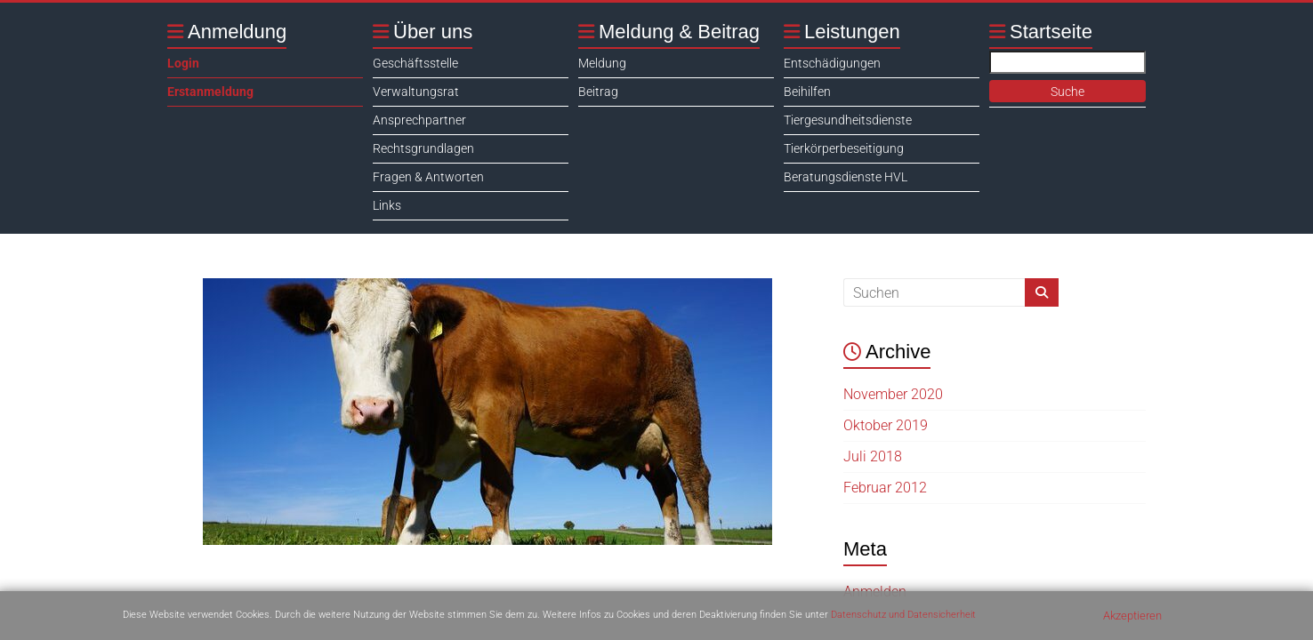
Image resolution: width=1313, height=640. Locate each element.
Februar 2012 (885, 487)
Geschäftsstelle (415, 63)
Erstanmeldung (210, 91)
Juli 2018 (872, 456)
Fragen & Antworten (428, 177)
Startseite (1051, 31)
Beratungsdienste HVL (845, 177)
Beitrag (598, 91)
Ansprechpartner (419, 120)
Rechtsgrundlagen (423, 148)
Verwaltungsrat (416, 91)
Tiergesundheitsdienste (848, 120)
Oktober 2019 (885, 425)
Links (387, 205)
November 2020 (893, 394)
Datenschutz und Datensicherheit (903, 614)
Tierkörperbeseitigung (844, 148)
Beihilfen (807, 91)
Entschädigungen (832, 63)
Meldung (602, 63)
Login (183, 63)
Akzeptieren (1132, 615)
